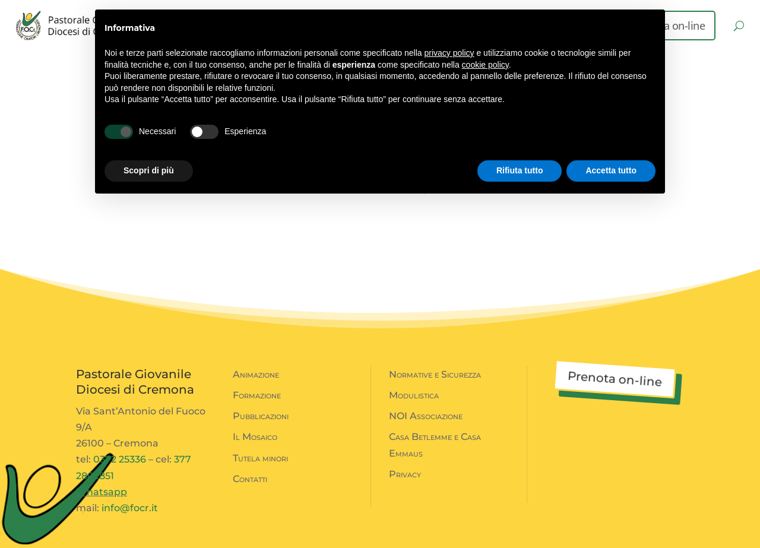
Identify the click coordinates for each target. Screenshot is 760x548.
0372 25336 (119, 459)
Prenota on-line (614, 379)
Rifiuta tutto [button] (519, 170)
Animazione (256, 374)
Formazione (257, 395)
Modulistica (414, 395)
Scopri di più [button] (149, 170)
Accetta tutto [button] (610, 170)
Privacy (405, 474)
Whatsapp (101, 492)
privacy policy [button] (449, 53)
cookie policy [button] (485, 64)
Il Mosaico (255, 436)
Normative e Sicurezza (435, 374)
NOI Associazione (426, 416)
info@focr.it (130, 508)
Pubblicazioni (261, 416)
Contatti (250, 478)
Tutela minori (260, 458)
